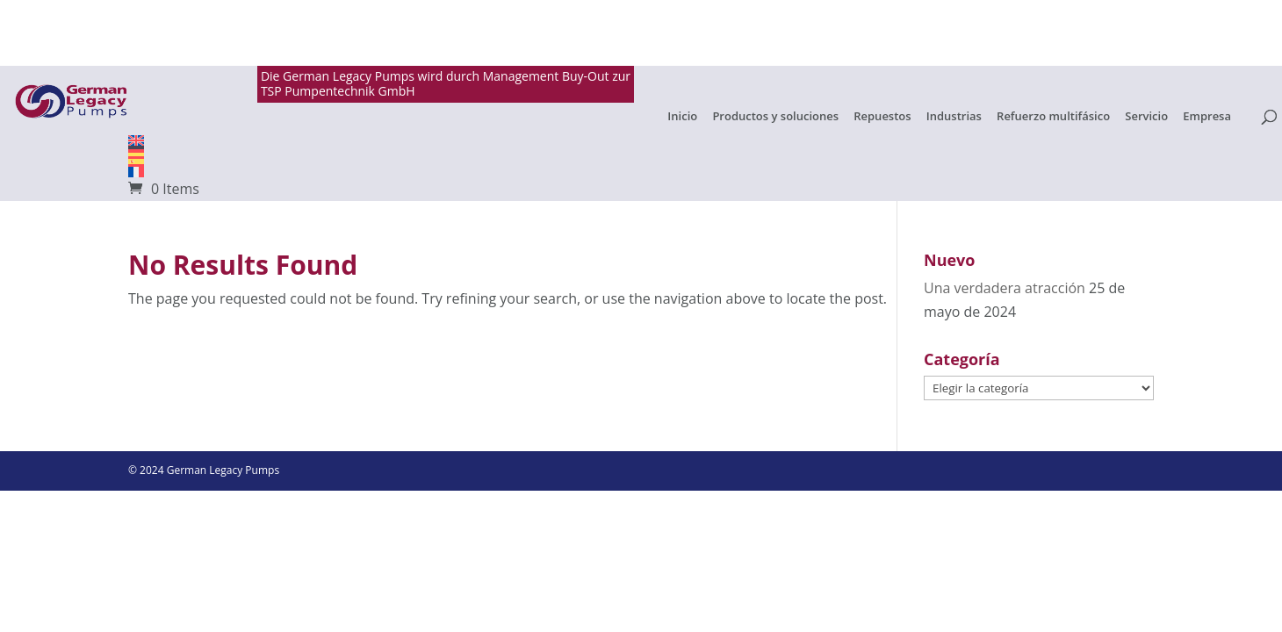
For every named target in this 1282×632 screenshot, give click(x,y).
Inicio (682, 117)
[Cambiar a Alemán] (641, 151)
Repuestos (882, 117)
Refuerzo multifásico (1053, 117)
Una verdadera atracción (1004, 288)
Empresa (1207, 117)
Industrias (954, 117)
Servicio (1146, 117)
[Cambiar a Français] (641, 172)
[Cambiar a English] (641, 140)
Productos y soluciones (775, 117)
